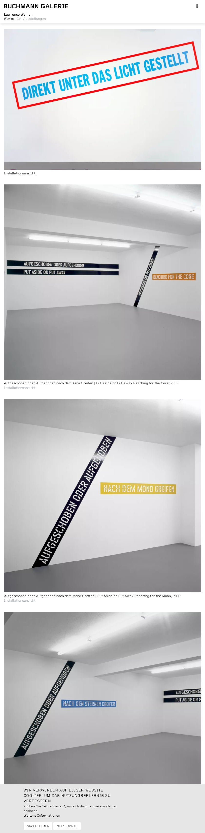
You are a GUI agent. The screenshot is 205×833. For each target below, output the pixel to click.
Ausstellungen (34, 19)
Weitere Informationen (42, 819)
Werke (9, 19)
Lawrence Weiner (18, 15)
